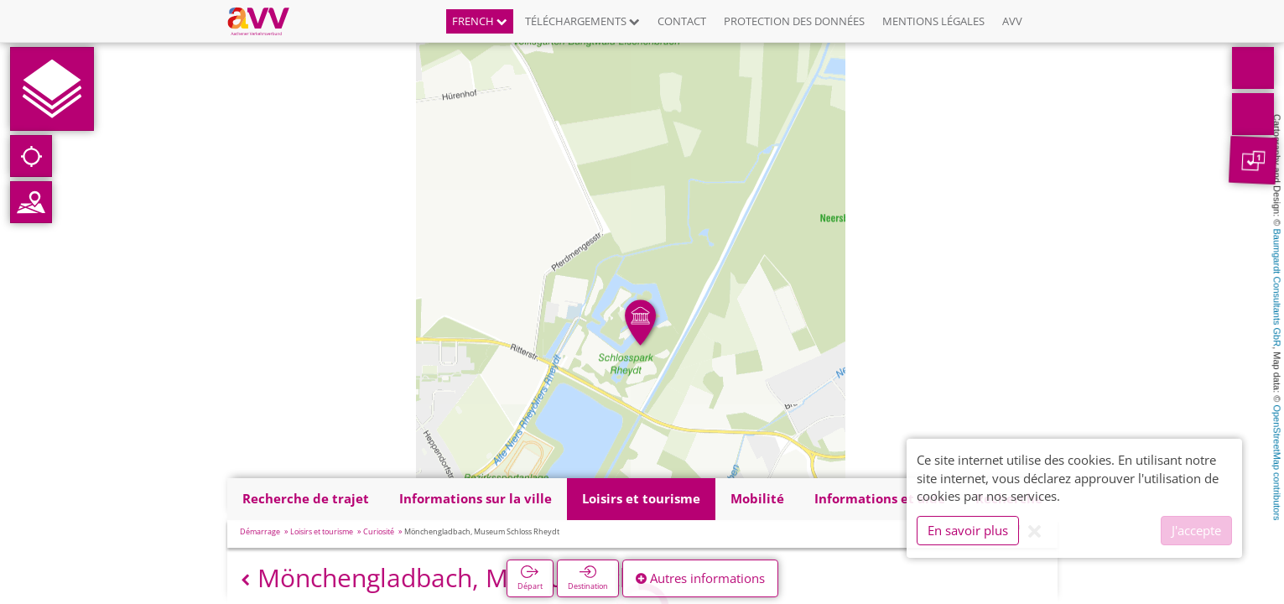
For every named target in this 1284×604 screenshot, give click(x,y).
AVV (1012, 21)
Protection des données (794, 21)
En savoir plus (968, 530)
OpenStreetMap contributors (1277, 462)
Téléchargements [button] (582, 21)
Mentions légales (933, 21)
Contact (682, 21)
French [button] (479, 21)
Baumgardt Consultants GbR (1277, 288)
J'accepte (1196, 530)
